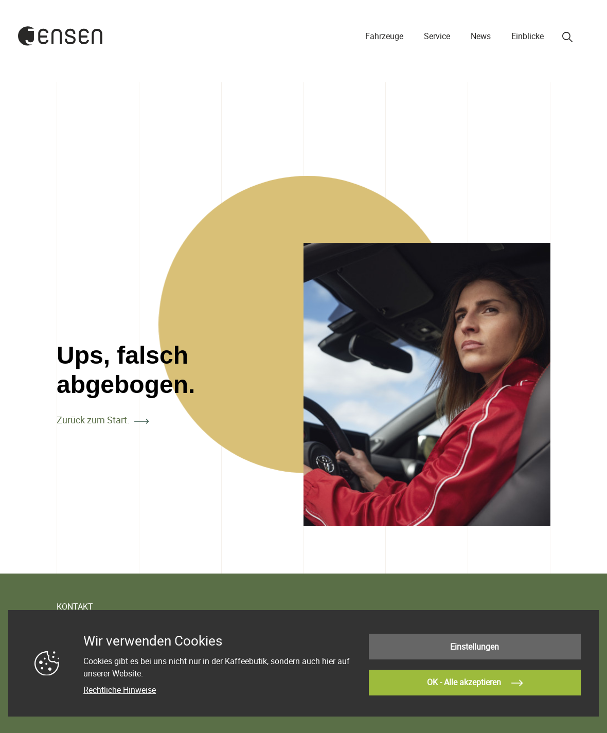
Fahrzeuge (384, 36)
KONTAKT (75, 606)
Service (437, 36)
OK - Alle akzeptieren (475, 682)
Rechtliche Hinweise (119, 690)
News (481, 36)
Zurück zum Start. (93, 420)
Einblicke (527, 36)
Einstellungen (474, 647)
